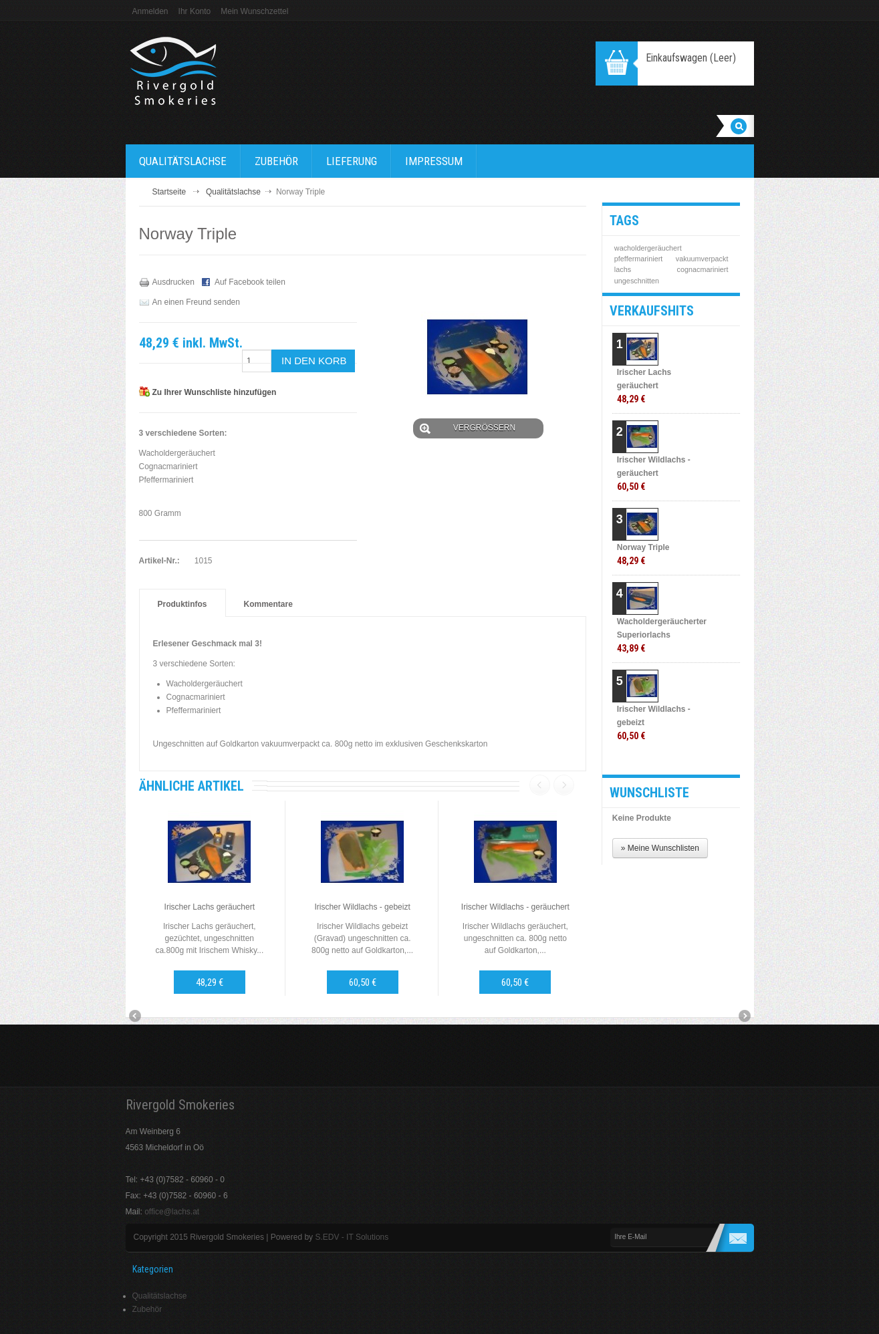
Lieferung (351, 161)
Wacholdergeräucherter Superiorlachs (659, 635)
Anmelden (150, 11)
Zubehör (276, 161)
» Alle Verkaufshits (684, 760)
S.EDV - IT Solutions (351, 1237)
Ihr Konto (194, 11)
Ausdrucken (173, 282)
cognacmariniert (703, 269)
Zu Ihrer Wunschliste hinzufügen (214, 392)
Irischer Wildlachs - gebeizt (362, 907)
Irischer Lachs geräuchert (209, 907)
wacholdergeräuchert (648, 248)
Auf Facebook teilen (250, 282)
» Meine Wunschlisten (660, 848)
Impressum (434, 161)
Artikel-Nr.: (159, 560)
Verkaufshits (652, 311)
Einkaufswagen (691, 57)
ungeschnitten (636, 281)
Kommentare (268, 604)
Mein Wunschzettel (254, 11)
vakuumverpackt (702, 259)
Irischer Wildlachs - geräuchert (515, 907)
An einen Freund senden (196, 302)
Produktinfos (182, 604)
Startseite (169, 191)
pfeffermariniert (638, 259)
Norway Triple (643, 554)
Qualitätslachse (183, 161)
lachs (622, 269)
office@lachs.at (171, 1211)
